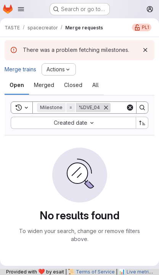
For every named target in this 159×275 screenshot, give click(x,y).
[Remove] (106, 107)
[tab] (17, 85)
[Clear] (130, 107)
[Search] (142, 107)
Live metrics (140, 272)
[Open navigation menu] (21, 9)
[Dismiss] (145, 50)
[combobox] (73, 123)
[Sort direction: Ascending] (142, 123)
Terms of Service (95, 272)
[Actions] (59, 69)
